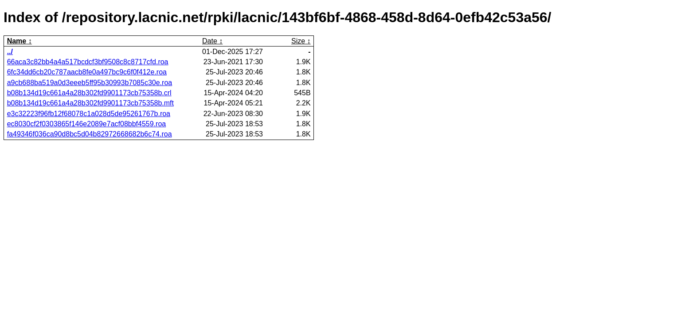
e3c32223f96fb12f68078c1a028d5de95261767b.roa (88, 113)
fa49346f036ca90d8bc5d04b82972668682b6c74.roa (89, 134)
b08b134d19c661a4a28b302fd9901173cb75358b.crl (89, 93)
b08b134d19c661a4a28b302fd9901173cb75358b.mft (90, 103)
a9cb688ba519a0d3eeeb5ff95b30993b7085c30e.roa (89, 82)
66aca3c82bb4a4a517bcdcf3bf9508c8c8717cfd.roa (87, 62)
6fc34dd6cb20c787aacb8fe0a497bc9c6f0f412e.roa (87, 72)
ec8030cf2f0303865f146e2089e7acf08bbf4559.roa (86, 124)
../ (10, 51)
